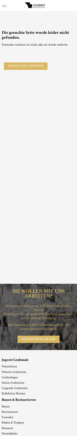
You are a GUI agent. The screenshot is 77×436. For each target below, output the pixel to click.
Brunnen (7, 428)
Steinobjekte (10, 433)
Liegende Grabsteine (15, 388)
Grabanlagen (10, 377)
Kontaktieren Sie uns (38, 339)
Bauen (6, 406)
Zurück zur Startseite (25, 66)
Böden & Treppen (13, 422)
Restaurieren (10, 412)
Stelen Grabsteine (13, 383)
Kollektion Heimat (13, 393)
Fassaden (7, 417)
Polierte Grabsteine (14, 372)
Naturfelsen (9, 366)
